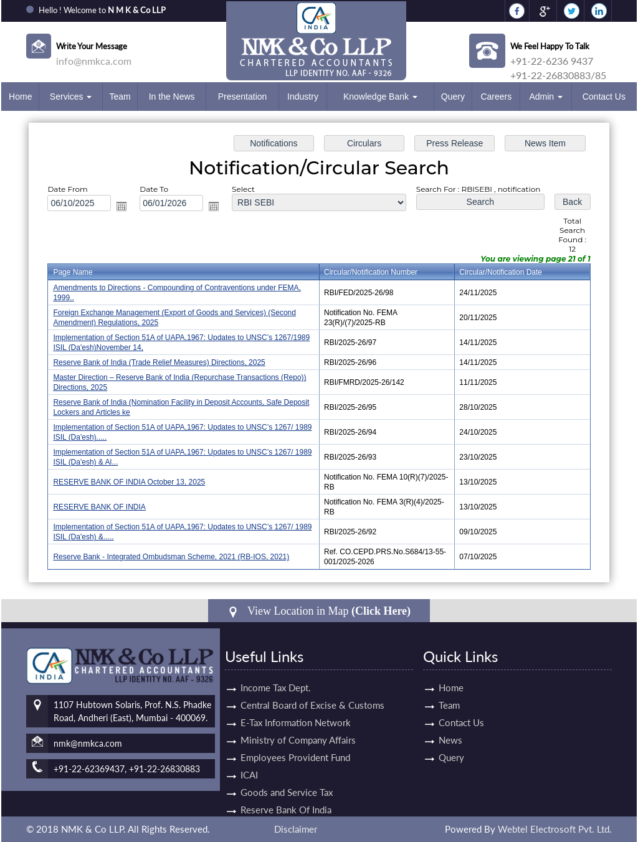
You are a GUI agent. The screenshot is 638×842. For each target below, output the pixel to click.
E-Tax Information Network (295, 708)
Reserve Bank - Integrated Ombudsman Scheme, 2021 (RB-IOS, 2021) (171, 556)
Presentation (242, 97)
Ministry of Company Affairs (298, 725)
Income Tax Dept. (275, 673)
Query (453, 97)
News (436, 739)
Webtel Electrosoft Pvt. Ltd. (555, 829)
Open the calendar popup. (121, 206)
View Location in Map (319, 611)
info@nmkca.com (93, 61)
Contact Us (604, 97)
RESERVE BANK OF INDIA (99, 507)
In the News (172, 97)
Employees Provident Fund (295, 743)
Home (20, 97)
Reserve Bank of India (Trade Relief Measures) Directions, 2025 (159, 362)
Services (71, 97)
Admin (546, 97)
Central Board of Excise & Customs (312, 690)
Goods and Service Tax (286, 777)
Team (119, 97)
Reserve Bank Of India (285, 795)
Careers (496, 97)
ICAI (249, 760)
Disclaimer (295, 829)
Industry (302, 97)
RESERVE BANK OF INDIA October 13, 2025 (129, 482)
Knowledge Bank (380, 97)
